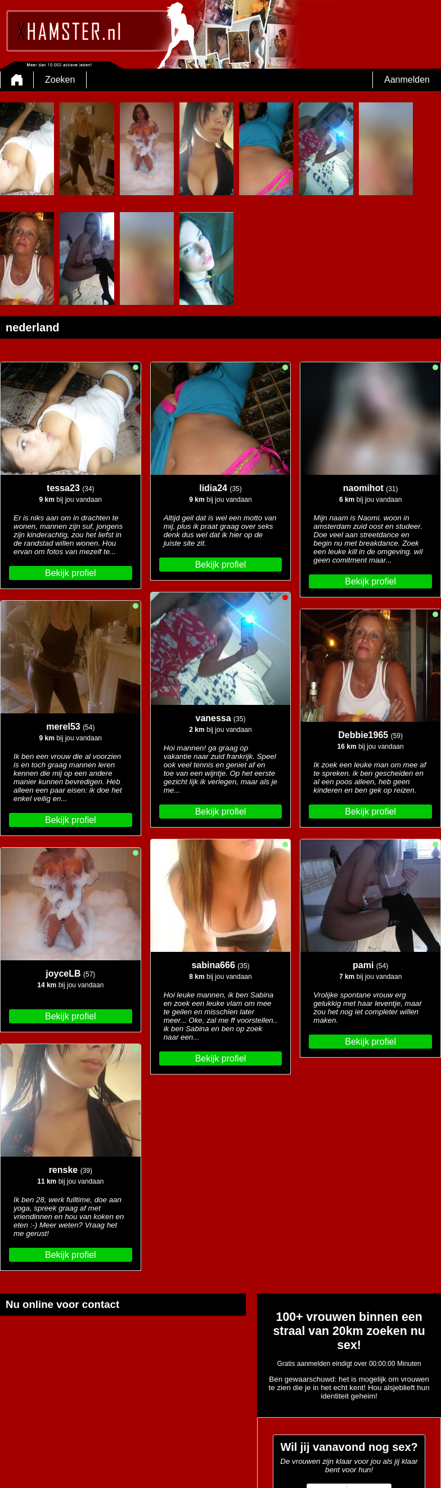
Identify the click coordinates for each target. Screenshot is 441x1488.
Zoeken (60, 79)
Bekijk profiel (70, 573)
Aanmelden (407, 79)
